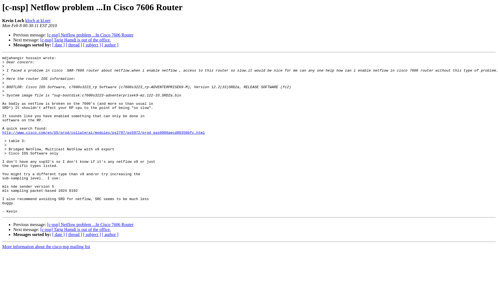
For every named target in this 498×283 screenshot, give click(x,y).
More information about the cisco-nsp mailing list (46, 278)
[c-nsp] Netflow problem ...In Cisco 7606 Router (90, 35)
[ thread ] (74, 45)
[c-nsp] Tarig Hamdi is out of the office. (75, 40)
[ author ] (110, 45)
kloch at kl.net (38, 20)
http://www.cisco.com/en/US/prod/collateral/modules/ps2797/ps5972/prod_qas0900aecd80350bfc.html (103, 148)
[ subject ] (92, 45)
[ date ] (58, 45)
